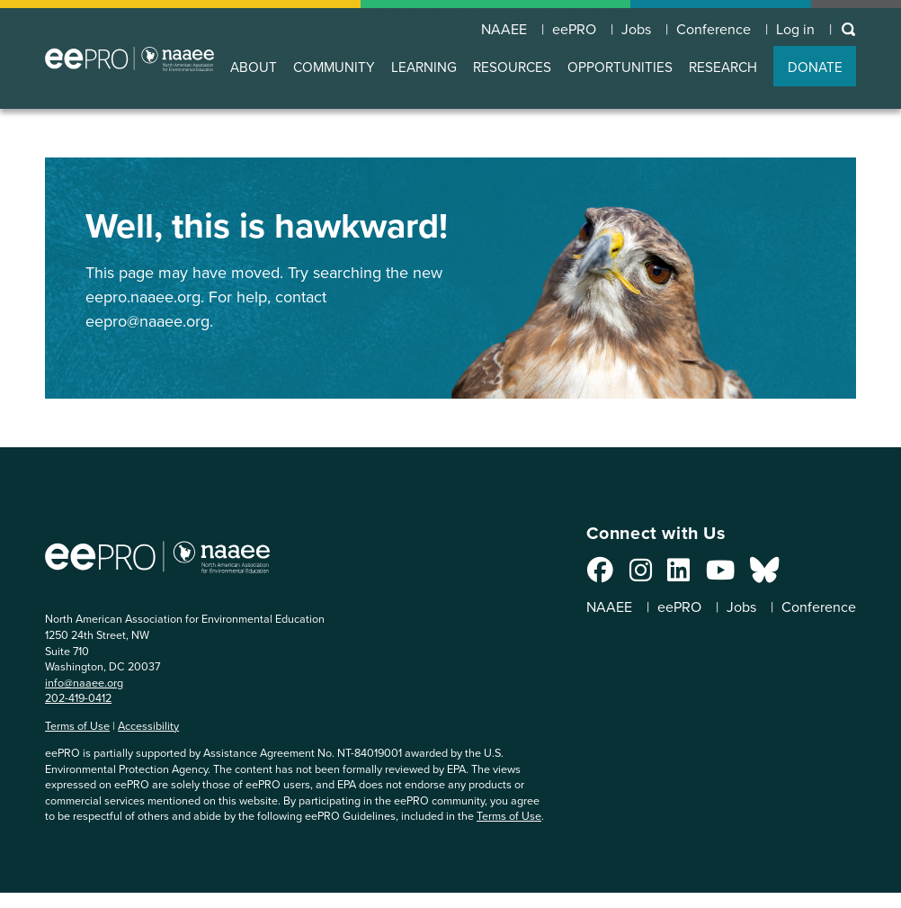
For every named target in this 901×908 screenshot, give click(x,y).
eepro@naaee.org (147, 321)
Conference (713, 29)
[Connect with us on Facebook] (598, 575)
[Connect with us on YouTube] (717, 575)
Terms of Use (77, 725)
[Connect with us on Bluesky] (762, 575)
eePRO (571, 29)
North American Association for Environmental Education (129, 58)
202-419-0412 (78, 697)
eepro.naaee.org (143, 297)
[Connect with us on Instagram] (638, 575)
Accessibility (148, 725)
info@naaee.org (84, 682)
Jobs (635, 29)
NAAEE (501, 29)
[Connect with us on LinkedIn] (676, 575)
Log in (795, 29)
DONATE (815, 67)
